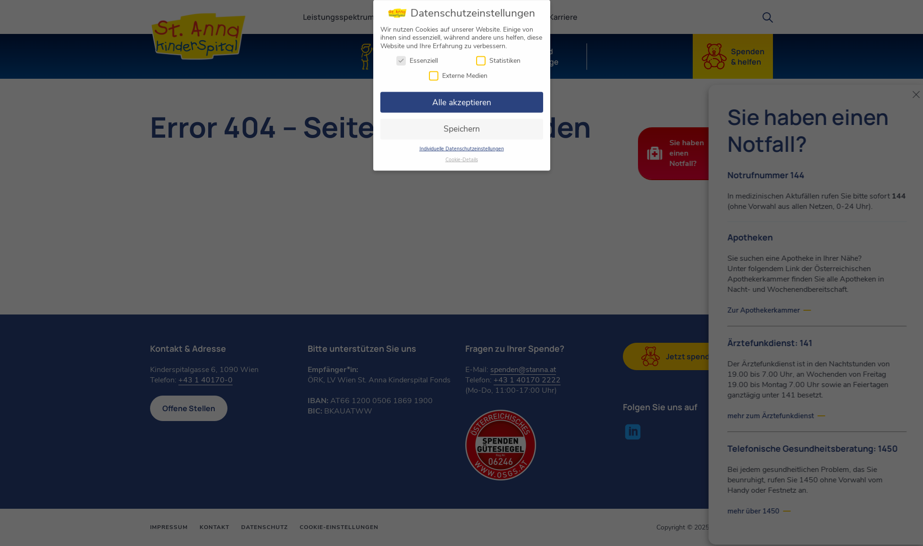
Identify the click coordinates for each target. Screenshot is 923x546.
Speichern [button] (462, 125)
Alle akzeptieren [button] (461, 98)
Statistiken (498, 56)
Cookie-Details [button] (461, 155)
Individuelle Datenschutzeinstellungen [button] (462, 144)
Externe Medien (458, 71)
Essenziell (417, 56)
